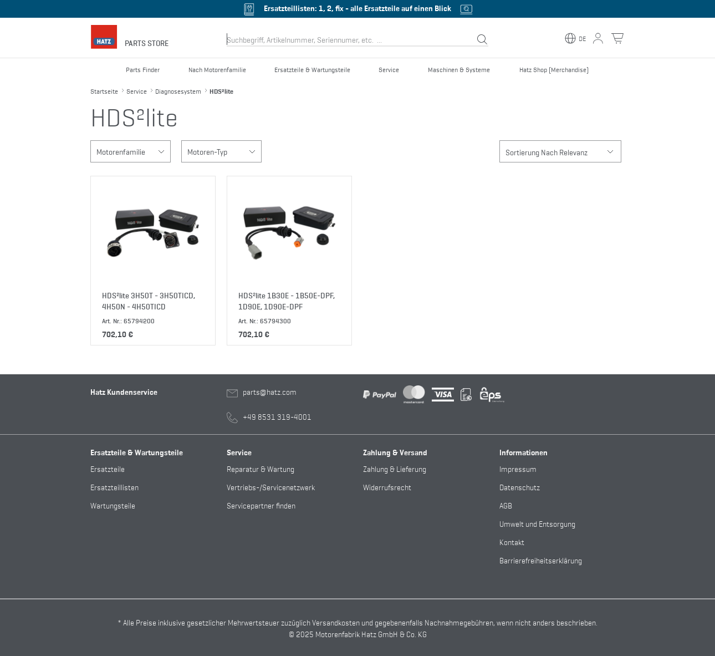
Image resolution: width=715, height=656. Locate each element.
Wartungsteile (112, 505)
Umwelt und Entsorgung (537, 523)
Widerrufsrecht (387, 486)
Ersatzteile (107, 468)
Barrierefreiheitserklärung (540, 560)
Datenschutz (519, 486)
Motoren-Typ (224, 151)
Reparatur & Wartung (260, 468)
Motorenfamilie (133, 151)
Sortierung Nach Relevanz (563, 151)
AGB (505, 505)
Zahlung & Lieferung (394, 468)
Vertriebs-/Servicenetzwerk (271, 486)
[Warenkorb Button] (617, 38)
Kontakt (511, 541)
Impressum (518, 468)
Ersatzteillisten (114, 486)
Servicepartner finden (261, 505)
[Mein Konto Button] (598, 38)
